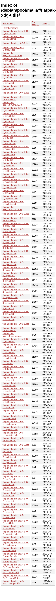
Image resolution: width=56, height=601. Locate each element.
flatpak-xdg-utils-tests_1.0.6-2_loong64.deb (16, 555)
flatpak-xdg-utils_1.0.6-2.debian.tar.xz (13, 439)
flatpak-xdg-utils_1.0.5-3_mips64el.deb (13, 296)
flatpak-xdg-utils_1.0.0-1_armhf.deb (13, 87)
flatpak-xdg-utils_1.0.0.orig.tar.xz (12, 54)
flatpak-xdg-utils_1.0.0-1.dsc (16, 43)
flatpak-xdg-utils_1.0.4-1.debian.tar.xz (13, 98)
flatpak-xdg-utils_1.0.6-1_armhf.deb (13, 412)
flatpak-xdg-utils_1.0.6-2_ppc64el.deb (13, 461)
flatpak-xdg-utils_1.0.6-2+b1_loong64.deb (13, 582)
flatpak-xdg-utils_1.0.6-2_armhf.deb (13, 494)
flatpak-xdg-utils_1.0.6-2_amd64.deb (13, 489)
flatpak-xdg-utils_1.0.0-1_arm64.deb (13, 65)
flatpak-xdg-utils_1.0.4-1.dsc (16, 93)
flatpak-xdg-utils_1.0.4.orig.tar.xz (12, 103)
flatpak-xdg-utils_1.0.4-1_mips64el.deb (13, 197)
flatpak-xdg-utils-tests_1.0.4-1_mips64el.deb (16, 180)
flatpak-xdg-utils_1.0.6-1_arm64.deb (13, 351)
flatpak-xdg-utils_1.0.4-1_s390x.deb (13, 170)
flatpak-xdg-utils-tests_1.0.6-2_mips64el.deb (16, 533)
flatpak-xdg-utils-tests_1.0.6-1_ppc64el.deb (16, 346)
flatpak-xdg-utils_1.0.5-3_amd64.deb (13, 230)
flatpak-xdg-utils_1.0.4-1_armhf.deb (13, 191)
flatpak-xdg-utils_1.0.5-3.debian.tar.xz (13, 219)
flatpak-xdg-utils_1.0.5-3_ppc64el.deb (13, 263)
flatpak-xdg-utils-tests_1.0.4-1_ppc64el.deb (16, 186)
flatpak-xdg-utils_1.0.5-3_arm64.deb (13, 285)
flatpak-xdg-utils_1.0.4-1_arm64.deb (13, 114)
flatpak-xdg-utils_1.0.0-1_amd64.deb (13, 48)
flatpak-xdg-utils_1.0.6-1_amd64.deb (13, 390)
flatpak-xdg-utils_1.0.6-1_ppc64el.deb (13, 357)
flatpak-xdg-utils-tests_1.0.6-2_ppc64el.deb (16, 456)
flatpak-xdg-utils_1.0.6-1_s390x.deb (13, 400)
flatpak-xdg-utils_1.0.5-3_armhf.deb (13, 318)
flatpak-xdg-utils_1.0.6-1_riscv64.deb (13, 423)
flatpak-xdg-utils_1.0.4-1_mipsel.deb (13, 164)
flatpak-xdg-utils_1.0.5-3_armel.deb (13, 307)
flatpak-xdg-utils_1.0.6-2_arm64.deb (13, 527)
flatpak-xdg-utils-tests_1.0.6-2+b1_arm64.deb (16, 566)
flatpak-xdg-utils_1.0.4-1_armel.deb (13, 125)
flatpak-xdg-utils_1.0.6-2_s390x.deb (13, 516)
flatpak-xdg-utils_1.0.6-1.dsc (16, 324)
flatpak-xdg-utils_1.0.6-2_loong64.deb (13, 560)
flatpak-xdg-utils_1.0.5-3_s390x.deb (13, 241)
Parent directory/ (10, 28)
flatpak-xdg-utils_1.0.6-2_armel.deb (13, 511)
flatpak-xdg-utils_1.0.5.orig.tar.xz (12, 208)
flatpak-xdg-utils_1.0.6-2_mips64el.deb (13, 538)
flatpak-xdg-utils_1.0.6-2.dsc (16, 445)
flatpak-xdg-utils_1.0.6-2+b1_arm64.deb (13, 571)
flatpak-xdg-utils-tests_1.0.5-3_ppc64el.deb (16, 252)
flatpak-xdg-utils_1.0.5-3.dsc (16, 214)
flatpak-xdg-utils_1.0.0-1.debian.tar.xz (13, 37)
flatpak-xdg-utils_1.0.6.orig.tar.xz (12, 334)
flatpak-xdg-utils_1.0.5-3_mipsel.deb (13, 274)
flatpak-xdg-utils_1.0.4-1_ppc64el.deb (13, 203)
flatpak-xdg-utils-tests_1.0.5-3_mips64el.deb (16, 291)
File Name (8, 23)
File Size (34, 23)
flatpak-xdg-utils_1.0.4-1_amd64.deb (13, 142)
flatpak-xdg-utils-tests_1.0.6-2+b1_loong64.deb (16, 577)
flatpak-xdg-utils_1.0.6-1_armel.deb (13, 379)
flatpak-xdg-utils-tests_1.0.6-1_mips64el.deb (16, 428)
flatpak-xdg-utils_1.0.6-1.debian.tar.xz (13, 329)
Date (44, 23)
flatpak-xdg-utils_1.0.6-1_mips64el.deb (13, 434)
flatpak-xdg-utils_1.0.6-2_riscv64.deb (13, 549)
